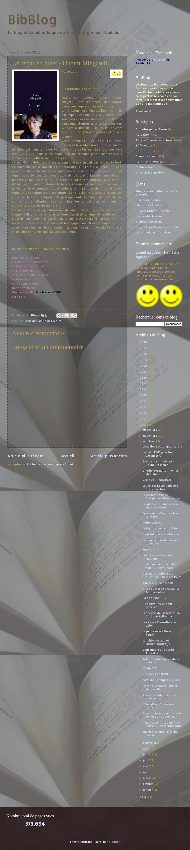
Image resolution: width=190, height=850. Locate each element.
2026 (144, 342)
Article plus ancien (109, 455)
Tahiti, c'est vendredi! (157, 583)
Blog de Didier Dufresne (153, 211)
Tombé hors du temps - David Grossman (158, 463)
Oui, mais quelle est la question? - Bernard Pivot (161, 575)
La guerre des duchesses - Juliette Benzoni (160, 505)
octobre (149, 441)
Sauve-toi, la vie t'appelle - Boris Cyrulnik (161, 487)
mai (146, 766)
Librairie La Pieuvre (149, 205)
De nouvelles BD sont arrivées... (157, 605)
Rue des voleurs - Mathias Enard (160, 733)
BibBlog (32, 19)
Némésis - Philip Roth (157, 480)
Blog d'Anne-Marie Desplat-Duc (158, 227)
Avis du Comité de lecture (43, 321)
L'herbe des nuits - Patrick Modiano (160, 472)
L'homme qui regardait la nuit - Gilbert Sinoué (160, 566)
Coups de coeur (146, 156)
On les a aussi (145, 167)
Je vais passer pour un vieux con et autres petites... (162, 715)
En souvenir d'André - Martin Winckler (162, 514)
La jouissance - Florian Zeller (157, 633)
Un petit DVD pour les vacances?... (157, 453)
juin (146, 760)
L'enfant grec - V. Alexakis (160, 534)
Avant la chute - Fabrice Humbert (159, 696)
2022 (144, 365)
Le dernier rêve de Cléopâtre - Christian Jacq (162, 496)
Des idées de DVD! (155, 674)
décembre (150, 429)
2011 (143, 797)
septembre (151, 742)
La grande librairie (149, 216)
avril (146, 772)
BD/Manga (143, 145)
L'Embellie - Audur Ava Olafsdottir (158, 705)
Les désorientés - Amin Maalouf (158, 556)
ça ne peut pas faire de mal (155, 232)
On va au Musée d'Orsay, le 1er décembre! (161, 590)
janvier (148, 789)
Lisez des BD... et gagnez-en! (162, 446)
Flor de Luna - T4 (154, 597)
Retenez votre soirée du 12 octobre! (160, 660)
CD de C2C (149, 668)
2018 (143, 389)
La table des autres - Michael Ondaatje (156, 642)
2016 (143, 401)
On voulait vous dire (150, 172)
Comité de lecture (148, 200)
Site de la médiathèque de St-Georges (156, 193)
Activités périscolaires (151, 129)
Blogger (114, 841)
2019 (143, 383)
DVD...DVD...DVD (147, 162)
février (148, 783)
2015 (143, 407)
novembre (150, 435)
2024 (144, 354)
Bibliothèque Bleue (149, 221)
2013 (143, 418)
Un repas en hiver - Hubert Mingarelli (160, 687)
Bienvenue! (143, 111)
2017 (143, 395)
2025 (144, 348)
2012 (143, 424)
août (146, 748)
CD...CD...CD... (144, 151)
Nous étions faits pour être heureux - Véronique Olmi (162, 724)
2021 (143, 371)
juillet (147, 754)
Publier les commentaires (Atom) (50, 464)
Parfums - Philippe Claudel (161, 680)
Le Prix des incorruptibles (160, 528)
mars (147, 778)
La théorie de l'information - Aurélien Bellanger (162, 614)
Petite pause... (152, 522)
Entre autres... (152, 549)
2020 (144, 377)
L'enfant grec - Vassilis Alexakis (158, 651)
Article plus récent (25, 455)
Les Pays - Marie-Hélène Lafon (159, 623)
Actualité (142, 134)
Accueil (67, 455)
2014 (143, 413)
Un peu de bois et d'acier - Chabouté (160, 542)
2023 (144, 360)
